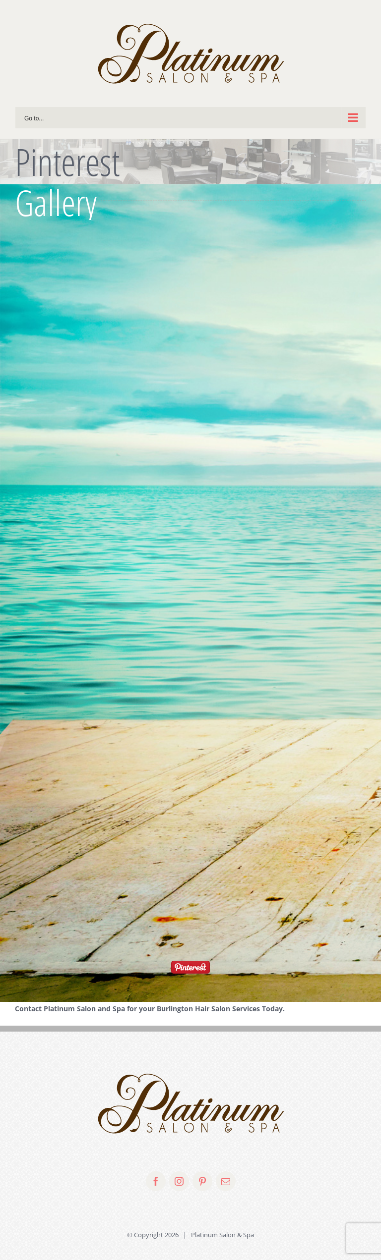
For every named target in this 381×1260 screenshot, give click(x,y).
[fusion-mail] (226, 1181)
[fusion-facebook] (156, 1181)
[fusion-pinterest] (202, 1181)
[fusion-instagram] (179, 1181)
